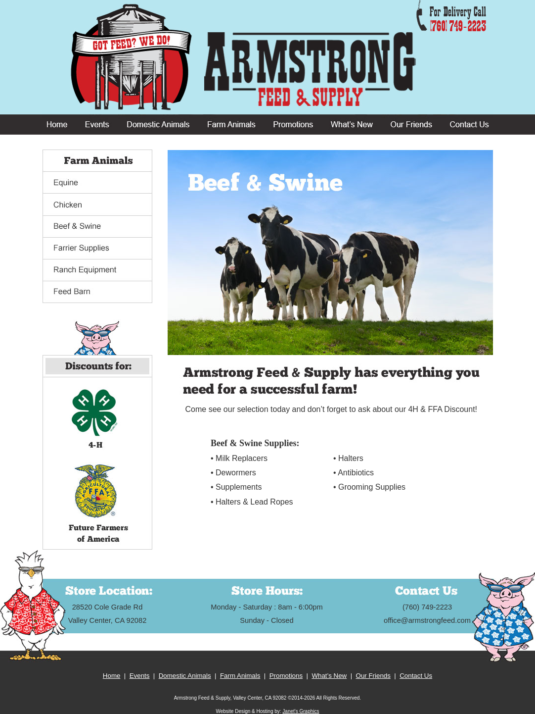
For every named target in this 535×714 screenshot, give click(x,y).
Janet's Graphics (300, 711)
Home (112, 675)
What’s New (329, 675)
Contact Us (416, 675)
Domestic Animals (185, 675)
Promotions (286, 675)
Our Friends (373, 675)
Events (140, 675)
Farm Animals (240, 675)
